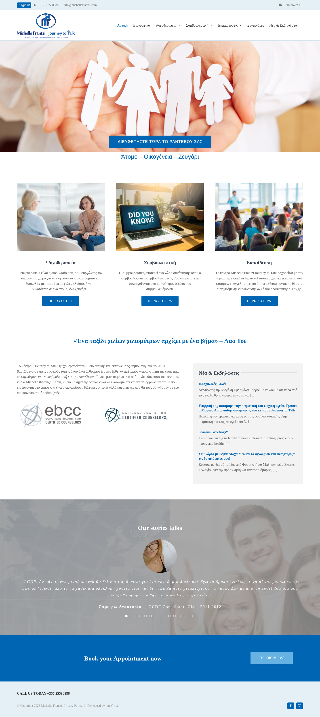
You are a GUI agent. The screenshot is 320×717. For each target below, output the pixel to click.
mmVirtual (112, 706)
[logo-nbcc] (136, 402)
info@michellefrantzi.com (80, 5)
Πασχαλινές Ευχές (212, 384)
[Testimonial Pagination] (126, 616)
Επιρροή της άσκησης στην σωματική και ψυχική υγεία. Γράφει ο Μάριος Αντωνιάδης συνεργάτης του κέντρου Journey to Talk (248, 408)
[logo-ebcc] (50, 402)
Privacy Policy (73, 706)
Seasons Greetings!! (213, 432)
